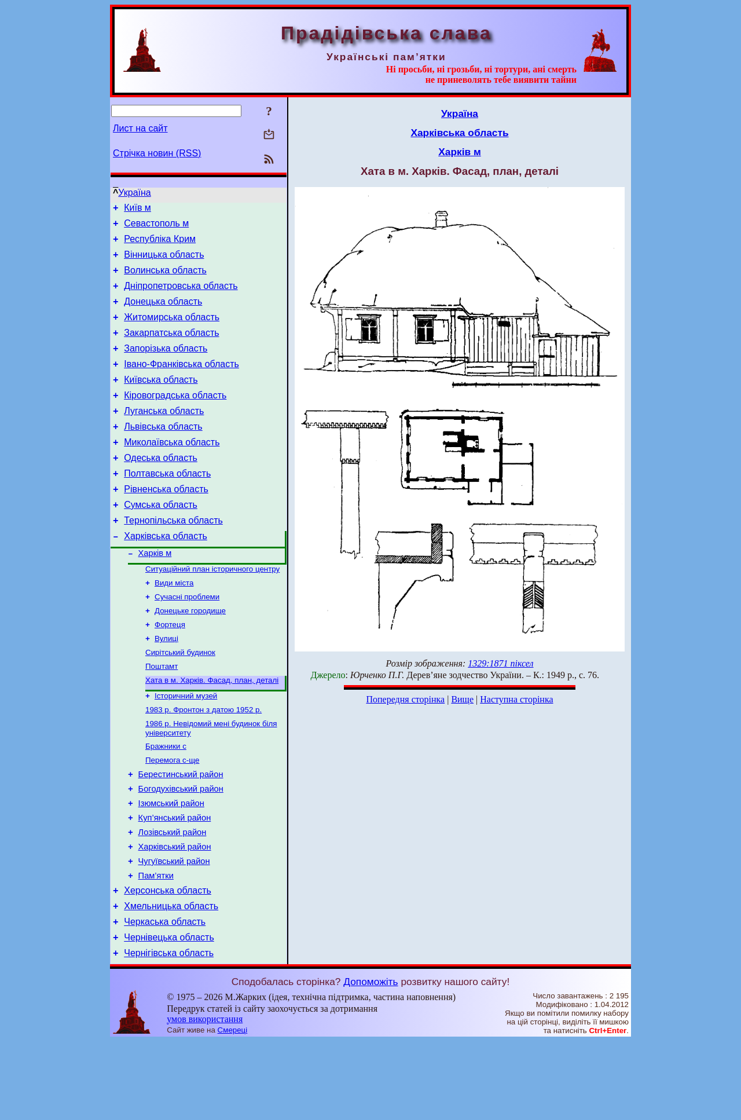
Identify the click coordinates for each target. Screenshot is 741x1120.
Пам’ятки (156, 945)
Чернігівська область (169, 1032)
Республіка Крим (160, 244)
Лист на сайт (140, 128)
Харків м (155, 593)
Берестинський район (180, 832)
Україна (134, 192)
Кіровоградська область (175, 418)
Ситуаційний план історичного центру (212, 610)
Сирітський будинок (180, 700)
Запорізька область (165, 366)
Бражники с (165, 801)
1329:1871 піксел (500, 663)
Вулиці (166, 685)
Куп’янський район (174, 880)
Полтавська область (167, 505)
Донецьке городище (190, 655)
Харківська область (165, 574)
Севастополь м (156, 227)
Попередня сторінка (405, 699)
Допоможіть (370, 1060)
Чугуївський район (174, 929)
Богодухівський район (180, 848)
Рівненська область (166, 522)
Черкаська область (165, 997)
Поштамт (161, 715)
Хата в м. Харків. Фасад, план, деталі (211, 730)
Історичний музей (186, 747)
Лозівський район (172, 897)
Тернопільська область (173, 557)
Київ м (137, 209)
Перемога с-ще (172, 816)
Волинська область (165, 279)
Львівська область (163, 452)
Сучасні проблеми (187, 640)
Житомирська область (171, 331)
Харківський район (174, 913)
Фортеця (170, 670)
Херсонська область (167, 962)
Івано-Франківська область (181, 383)
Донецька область (163, 314)
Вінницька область (164, 261)
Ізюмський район (171, 864)
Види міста (174, 625)
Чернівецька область (169, 1014)
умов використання (205, 1098)
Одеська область (160, 487)
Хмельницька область (171, 979)
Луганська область (164, 435)
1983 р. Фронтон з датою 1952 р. (203, 762)
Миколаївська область (171, 470)
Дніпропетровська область (180, 296)
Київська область (160, 400)
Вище (462, 699)
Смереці (233, 1108)
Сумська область (160, 539)
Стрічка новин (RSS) (157, 153)
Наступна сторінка (516, 699)
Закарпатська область (171, 348)
